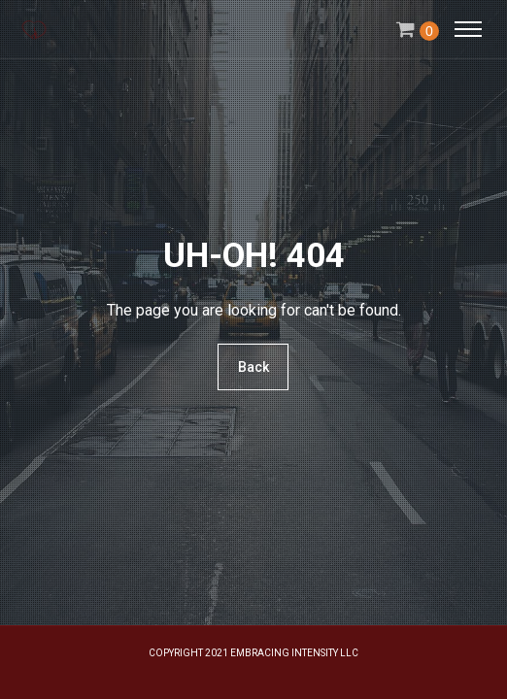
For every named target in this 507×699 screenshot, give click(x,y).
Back (253, 367)
